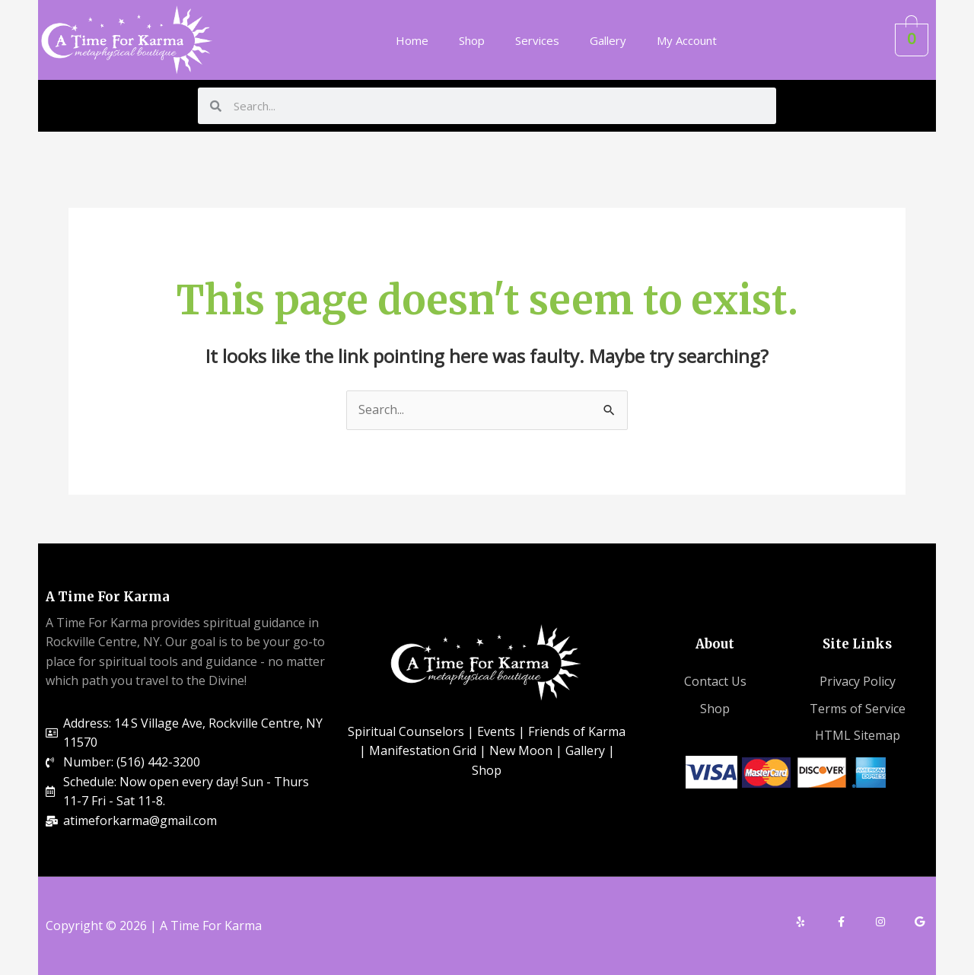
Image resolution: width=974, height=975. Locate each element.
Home (412, 40)
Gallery (608, 40)
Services (537, 40)
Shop (472, 40)
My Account (687, 40)
